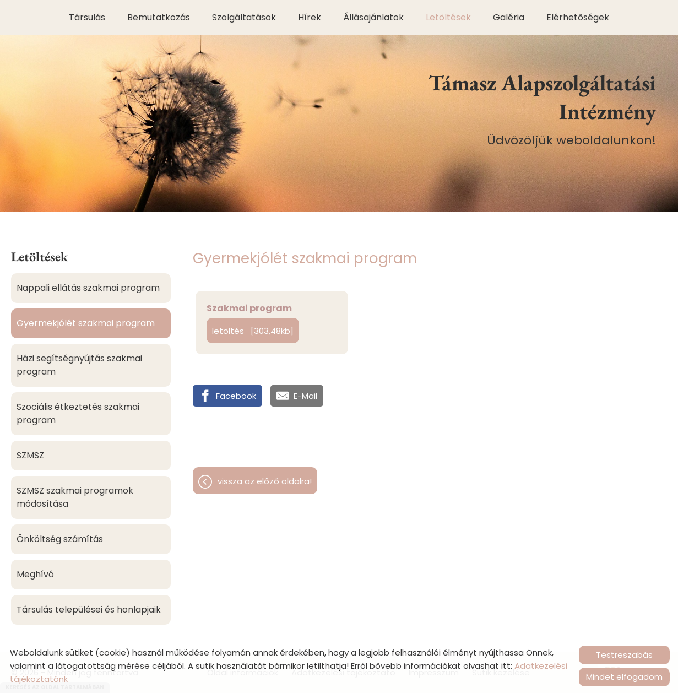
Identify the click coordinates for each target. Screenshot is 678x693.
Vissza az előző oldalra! (265, 481)
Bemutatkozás (158, 17)
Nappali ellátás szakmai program (88, 287)
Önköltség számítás (60, 539)
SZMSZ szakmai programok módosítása (75, 497)
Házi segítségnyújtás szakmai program (79, 365)
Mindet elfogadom (624, 677)
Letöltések (448, 17)
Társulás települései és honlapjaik (89, 609)
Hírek (309, 17)
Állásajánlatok (373, 17)
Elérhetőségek (577, 17)
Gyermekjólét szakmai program (86, 323)
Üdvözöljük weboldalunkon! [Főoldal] (529, 108)
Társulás (87, 17)
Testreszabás (624, 654)
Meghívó (35, 574)
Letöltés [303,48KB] (253, 331)
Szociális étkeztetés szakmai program (78, 413)
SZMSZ (30, 455)
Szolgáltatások (244, 17)
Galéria (508, 17)
